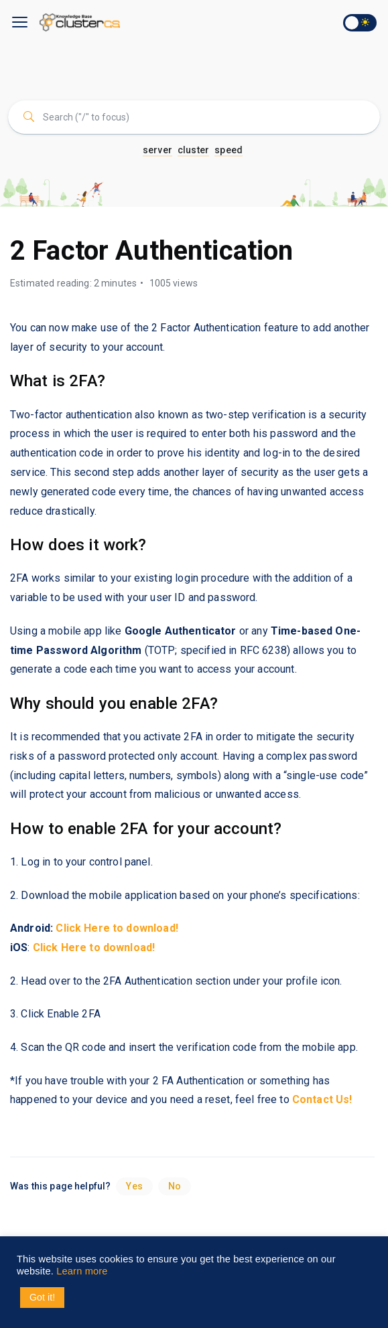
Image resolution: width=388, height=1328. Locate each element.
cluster (193, 150)
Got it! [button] (42, 1297)
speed (228, 150)
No (174, 1186)
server (157, 150)
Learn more (81, 1271)
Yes (134, 1186)
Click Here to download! (94, 947)
